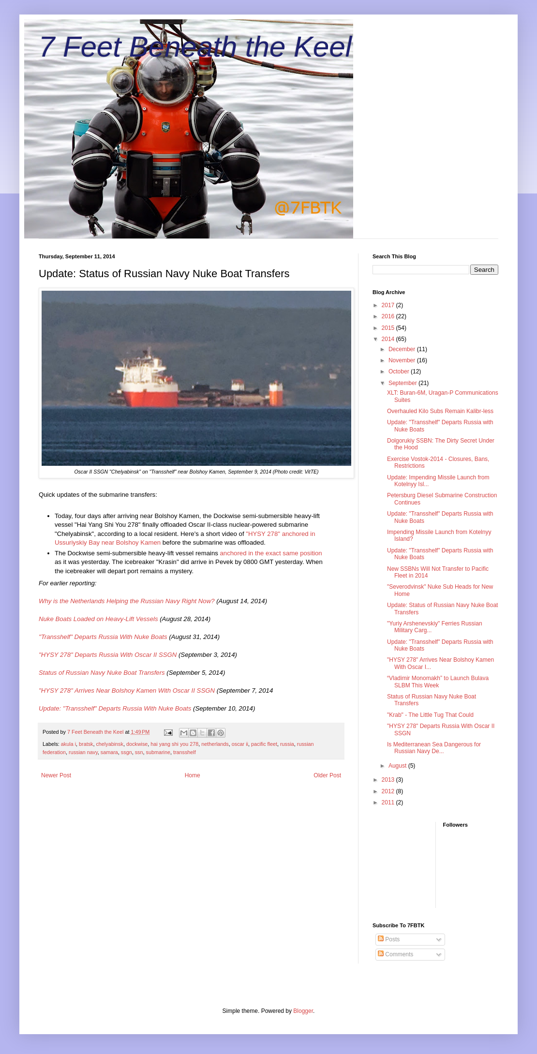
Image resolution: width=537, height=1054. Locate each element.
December (402, 349)
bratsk (86, 744)
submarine (158, 752)
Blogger (303, 1011)
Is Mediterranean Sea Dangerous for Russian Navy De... (434, 748)
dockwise (137, 744)
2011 (389, 802)
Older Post (327, 775)
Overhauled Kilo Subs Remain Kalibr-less (440, 411)
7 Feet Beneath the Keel (195, 46)
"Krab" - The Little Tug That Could (430, 715)
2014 (389, 339)
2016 (389, 316)
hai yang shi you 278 (174, 744)
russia (287, 744)
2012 (389, 791)
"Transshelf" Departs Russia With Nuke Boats (103, 636)
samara (109, 752)
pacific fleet (264, 744)
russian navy (83, 752)
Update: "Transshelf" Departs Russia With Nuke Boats (115, 708)
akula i (68, 744)
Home (192, 775)
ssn (139, 752)
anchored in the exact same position (270, 553)
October (399, 371)
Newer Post (56, 775)
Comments (395, 954)
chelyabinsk (109, 744)
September (403, 383)
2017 (389, 305)
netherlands (214, 744)
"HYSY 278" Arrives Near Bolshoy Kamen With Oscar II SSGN (127, 690)
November (402, 360)
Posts (389, 939)
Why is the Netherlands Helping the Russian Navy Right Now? (127, 601)
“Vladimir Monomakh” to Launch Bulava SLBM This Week (438, 681)
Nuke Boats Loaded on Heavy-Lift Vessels (98, 619)
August (398, 765)
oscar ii (240, 744)
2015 (389, 328)
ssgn (126, 752)
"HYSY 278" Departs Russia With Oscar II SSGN (108, 654)
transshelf (184, 752)
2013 (389, 779)
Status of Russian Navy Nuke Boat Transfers (102, 672)
